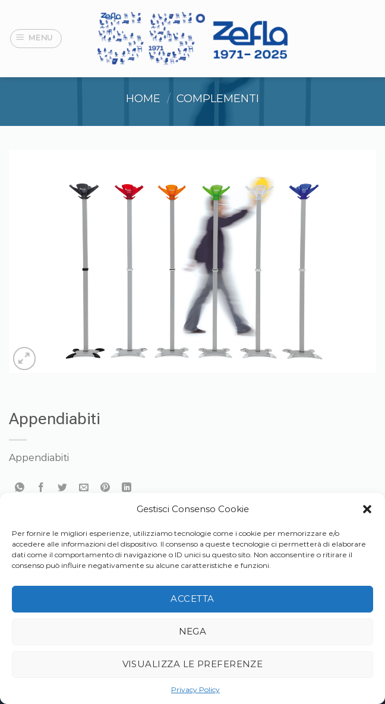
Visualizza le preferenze (192, 664)
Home (143, 98)
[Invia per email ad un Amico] (84, 488)
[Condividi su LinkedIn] (127, 488)
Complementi (217, 98)
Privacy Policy (195, 689)
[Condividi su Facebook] (41, 488)
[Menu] (36, 38)
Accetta (192, 598)
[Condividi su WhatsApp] (20, 488)
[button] (367, 509)
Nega (193, 631)
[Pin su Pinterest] (105, 488)
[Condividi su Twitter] (62, 488)
